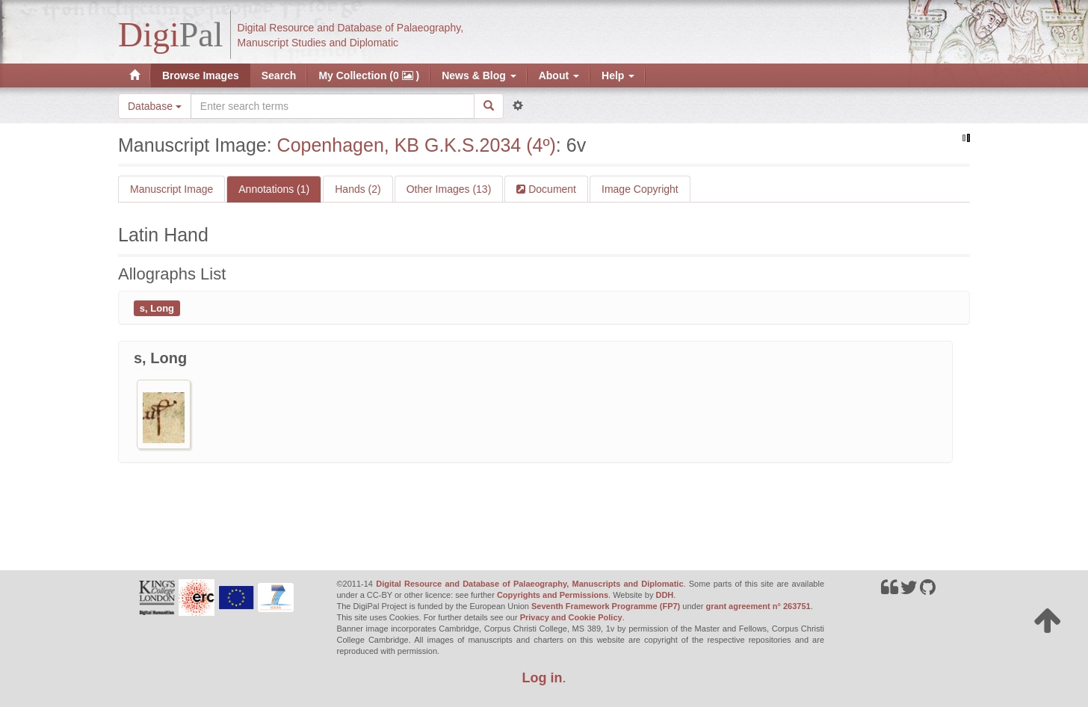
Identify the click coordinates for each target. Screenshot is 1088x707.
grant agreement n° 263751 (758, 606)
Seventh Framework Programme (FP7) (605, 606)
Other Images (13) (449, 189)
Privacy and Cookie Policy (571, 617)
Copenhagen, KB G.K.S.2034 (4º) (416, 145)
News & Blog (479, 75)
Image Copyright (640, 189)
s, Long (157, 307)
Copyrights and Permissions (552, 594)
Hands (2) (357, 189)
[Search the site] (333, 106)
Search (279, 75)
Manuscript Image (171, 189)
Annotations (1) (273, 189)
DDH (664, 594)
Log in (542, 677)
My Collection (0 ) (368, 75)
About (559, 75)
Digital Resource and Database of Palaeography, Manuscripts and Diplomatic (529, 583)
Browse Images (200, 75)
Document (550, 189)
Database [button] (155, 106)
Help (618, 75)
